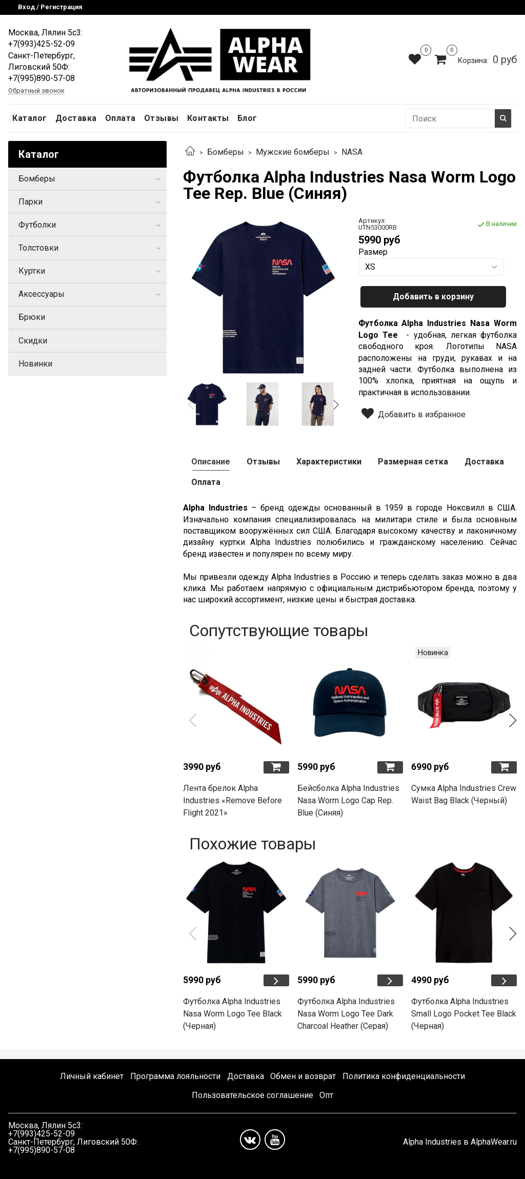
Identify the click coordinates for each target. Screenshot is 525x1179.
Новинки (35, 364)
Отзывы (161, 118)
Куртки (31, 271)
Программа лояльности (175, 1076)
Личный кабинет (92, 1076)
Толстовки (38, 248)
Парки (30, 202)
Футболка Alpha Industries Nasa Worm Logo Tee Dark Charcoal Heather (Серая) (346, 1014)
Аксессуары (41, 294)
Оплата (120, 118)
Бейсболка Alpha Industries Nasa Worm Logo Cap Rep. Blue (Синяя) (348, 800)
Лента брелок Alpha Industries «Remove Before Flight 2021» (232, 800)
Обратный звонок (36, 91)
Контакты (208, 118)
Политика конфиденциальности (403, 1076)
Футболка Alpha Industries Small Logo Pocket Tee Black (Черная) (463, 1014)
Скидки (32, 340)
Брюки (31, 317)
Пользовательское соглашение (252, 1095)
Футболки (37, 225)
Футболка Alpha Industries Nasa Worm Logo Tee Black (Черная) (232, 1014)
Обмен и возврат (303, 1076)
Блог (247, 118)
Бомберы (225, 152)
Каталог (29, 118)
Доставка (76, 118)
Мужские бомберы (293, 152)
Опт (326, 1095)
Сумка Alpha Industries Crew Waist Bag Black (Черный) (463, 794)
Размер (373, 252)
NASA (351, 152)
